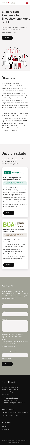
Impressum (5, 426)
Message (4, 319)
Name (4, 303)
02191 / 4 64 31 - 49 (12, 400)
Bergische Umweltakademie (10, 416)
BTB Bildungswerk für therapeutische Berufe (15, 412)
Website (8, 213)
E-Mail (4, 311)
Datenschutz (5, 429)
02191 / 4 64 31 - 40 (12, 398)
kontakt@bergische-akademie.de (15, 402)
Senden (7, 364)
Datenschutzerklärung (8, 346)
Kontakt (7, 38)
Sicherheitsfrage (7, 358)
